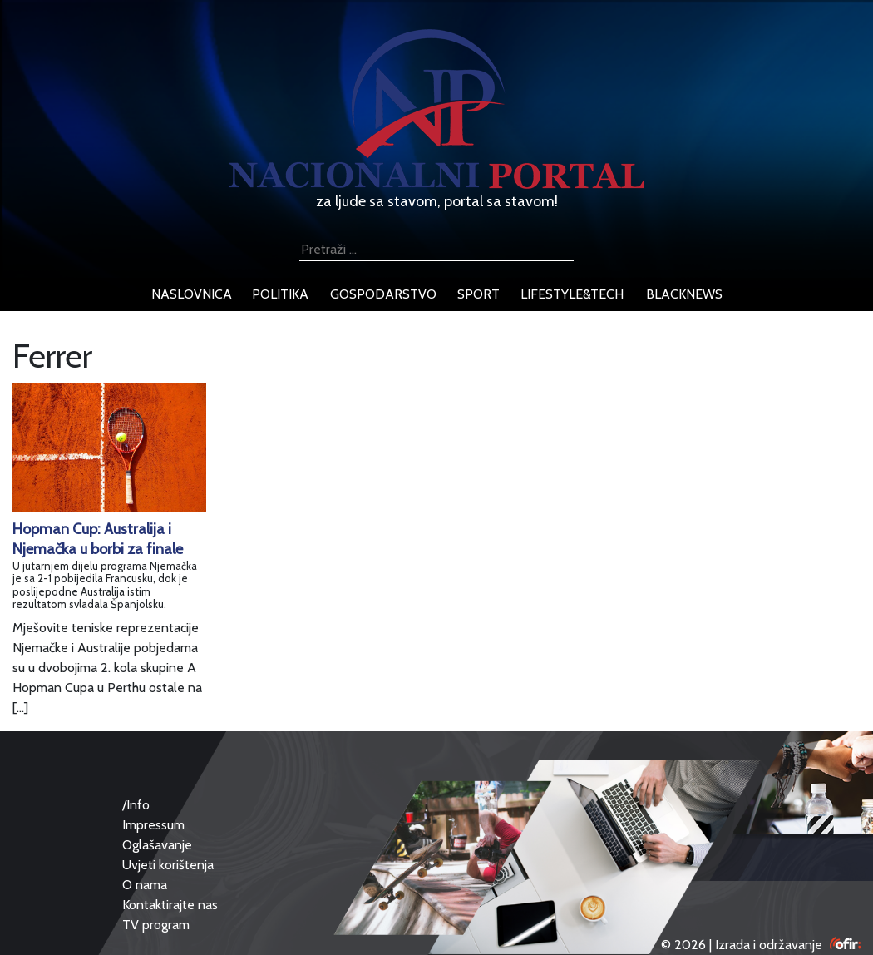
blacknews (684, 294)
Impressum (153, 825)
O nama (144, 885)
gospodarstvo (383, 294)
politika (280, 294)
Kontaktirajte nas (170, 905)
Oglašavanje (157, 845)
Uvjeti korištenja (168, 865)
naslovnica (191, 294)
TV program (156, 925)
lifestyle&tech (572, 294)
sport (478, 294)
